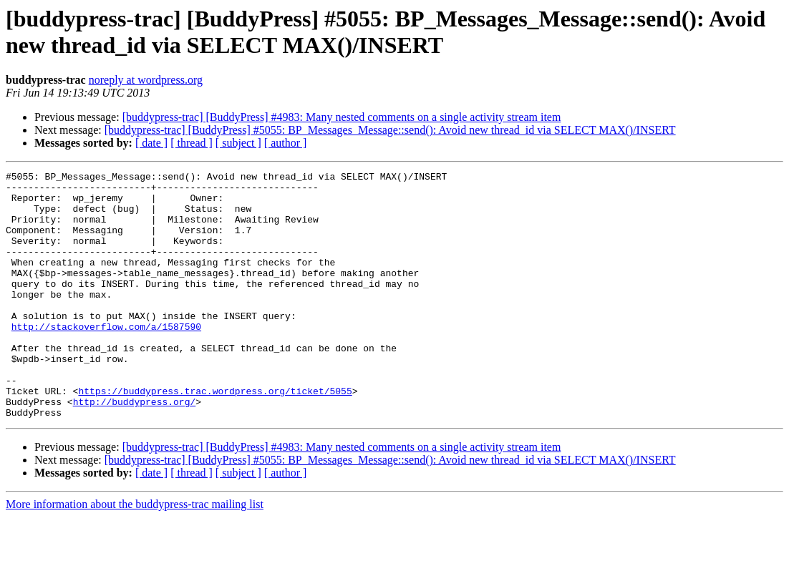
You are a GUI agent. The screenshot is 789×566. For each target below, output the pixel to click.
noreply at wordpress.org (146, 80)
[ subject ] (238, 143)
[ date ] (151, 143)
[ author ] (285, 143)
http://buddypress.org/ (134, 448)
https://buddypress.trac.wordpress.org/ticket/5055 (215, 435)
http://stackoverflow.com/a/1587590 (106, 358)
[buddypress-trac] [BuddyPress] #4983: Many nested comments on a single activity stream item (341, 117)
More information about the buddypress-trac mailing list (134, 553)
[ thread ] (191, 143)
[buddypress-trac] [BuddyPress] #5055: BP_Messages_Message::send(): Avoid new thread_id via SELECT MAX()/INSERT (390, 130)
